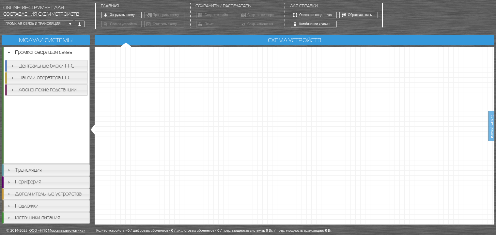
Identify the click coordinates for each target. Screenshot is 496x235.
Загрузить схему (119, 15)
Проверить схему (163, 15)
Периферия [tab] (23, 181)
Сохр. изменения (257, 24)
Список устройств (120, 24)
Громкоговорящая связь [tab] (39, 52)
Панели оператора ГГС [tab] (40, 77)
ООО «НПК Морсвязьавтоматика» (57, 230)
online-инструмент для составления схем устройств (41, 11)
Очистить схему (162, 24)
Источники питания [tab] (33, 217)
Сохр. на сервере (257, 15)
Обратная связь (357, 15)
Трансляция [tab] (24, 170)
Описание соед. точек (312, 15)
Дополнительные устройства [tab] (44, 193)
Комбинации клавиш (311, 24)
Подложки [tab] (22, 206)
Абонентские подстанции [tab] (43, 89)
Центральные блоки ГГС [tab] (42, 66)
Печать (206, 24)
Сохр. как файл (213, 15)
